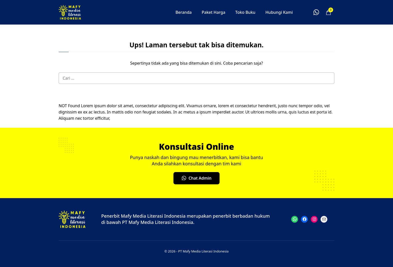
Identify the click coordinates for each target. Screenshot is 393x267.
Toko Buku (245, 12)
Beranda (183, 12)
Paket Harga (213, 12)
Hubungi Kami (279, 12)
